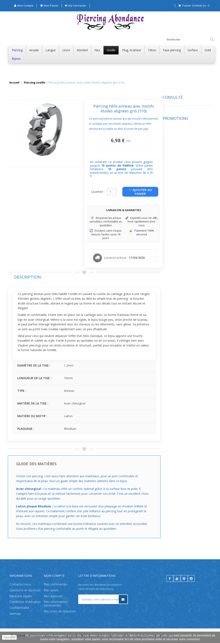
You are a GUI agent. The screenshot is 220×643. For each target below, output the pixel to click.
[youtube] (177, 578)
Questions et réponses (25, 590)
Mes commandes (56, 584)
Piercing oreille (34, 82)
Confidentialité (19, 608)
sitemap (15, 614)
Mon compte (54, 576)
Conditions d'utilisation (25, 602)
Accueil (14, 82)
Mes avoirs (51, 590)
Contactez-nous (20, 584)
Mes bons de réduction (60, 611)
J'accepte (9, 637)
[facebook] (169, 578)
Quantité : (149, 192)
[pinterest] (184, 578)
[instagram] (191, 578)
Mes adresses (53, 596)
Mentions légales (20, 596)
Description (79, 277)
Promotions (20, 145)
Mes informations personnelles (56, 604)
